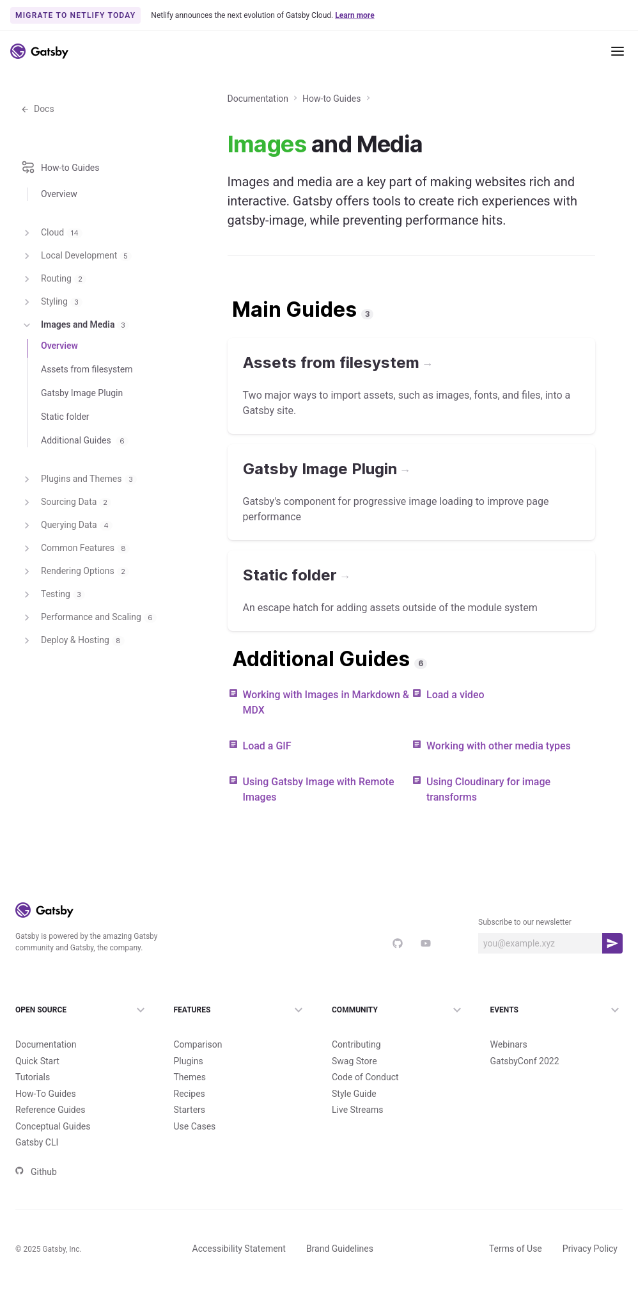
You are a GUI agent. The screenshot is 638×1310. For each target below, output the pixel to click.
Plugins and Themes (78, 515)
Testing (52, 631)
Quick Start (37, 1083)
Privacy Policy (590, 1271)
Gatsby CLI (36, 1165)
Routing (53, 315)
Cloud (51, 269)
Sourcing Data (65, 538)
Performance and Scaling (88, 654)
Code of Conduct (365, 1099)
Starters (190, 1132)
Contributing (356, 1067)
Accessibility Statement (239, 1271)
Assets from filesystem (86, 406)
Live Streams (358, 1132)
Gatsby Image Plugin (82, 429)
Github (36, 1194)
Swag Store (354, 1083)
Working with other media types (498, 789)
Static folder (65, 453)
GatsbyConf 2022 (524, 1083)
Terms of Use (515, 1271)
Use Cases (195, 1149)
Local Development (76, 292)
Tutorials (32, 1099)
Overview (59, 236)
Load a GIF (267, 789)
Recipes (189, 1116)
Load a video (455, 738)
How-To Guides (45, 1116)
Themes (190, 1099)
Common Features (75, 585)
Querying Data (66, 561)
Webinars (508, 1067)
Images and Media (74, 361)
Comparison (198, 1067)
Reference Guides (50, 1132)
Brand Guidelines (339, 1271)
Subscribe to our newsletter (525, 965)
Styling (51, 338)
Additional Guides (84, 477)
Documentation (54, 93)
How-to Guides (331, 142)
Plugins (188, 1083)
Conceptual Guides (52, 1149)
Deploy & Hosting (72, 677)
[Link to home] (39, 51)
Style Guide (354, 1116)
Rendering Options (74, 608)
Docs (37, 152)
